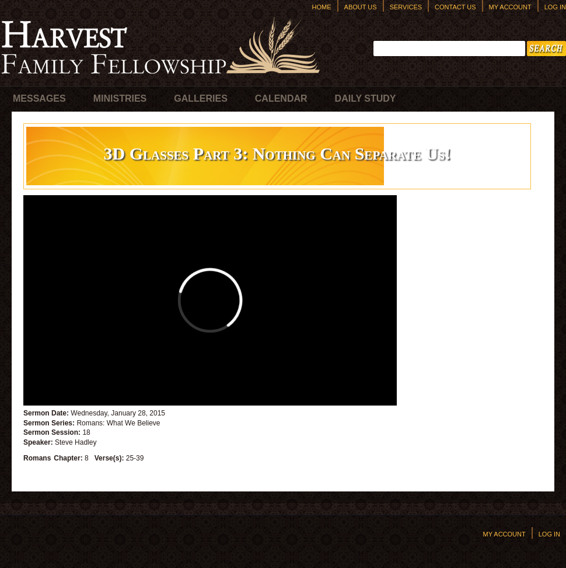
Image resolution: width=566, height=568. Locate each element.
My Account (510, 7)
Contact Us (455, 7)
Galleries (201, 98)
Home (321, 7)
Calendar (281, 98)
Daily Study (365, 98)
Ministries (120, 98)
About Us (360, 7)
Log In (555, 7)
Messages (39, 98)
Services (406, 7)
